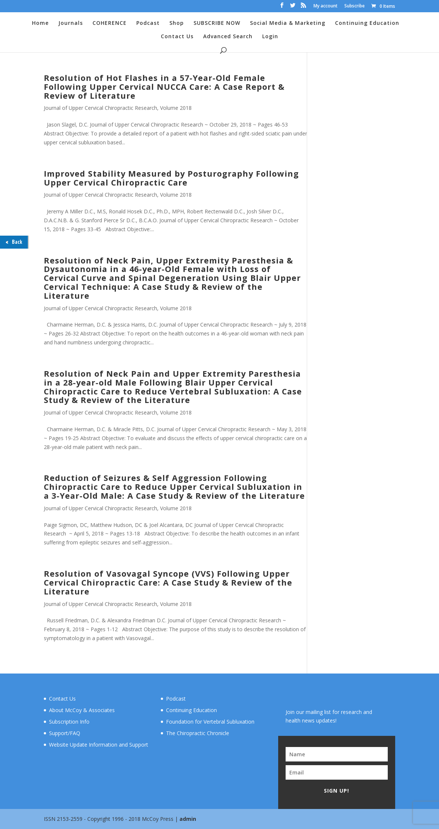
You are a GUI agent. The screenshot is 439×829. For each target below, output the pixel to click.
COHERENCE (109, 23)
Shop (176, 23)
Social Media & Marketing (287, 23)
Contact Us (177, 37)
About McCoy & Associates (82, 710)
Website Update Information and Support (98, 744)
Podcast (148, 23)
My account (325, 6)
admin (187, 818)
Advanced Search (228, 37)
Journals (70, 23)
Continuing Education (367, 23)
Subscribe (354, 6)
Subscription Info (69, 721)
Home (40, 23)
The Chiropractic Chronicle (197, 733)
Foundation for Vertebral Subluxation (210, 721)
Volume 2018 (176, 107)
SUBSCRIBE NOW (217, 23)
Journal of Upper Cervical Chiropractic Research (100, 107)
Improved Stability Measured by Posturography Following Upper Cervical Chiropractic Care (171, 178)
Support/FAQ (64, 733)
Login (270, 37)
